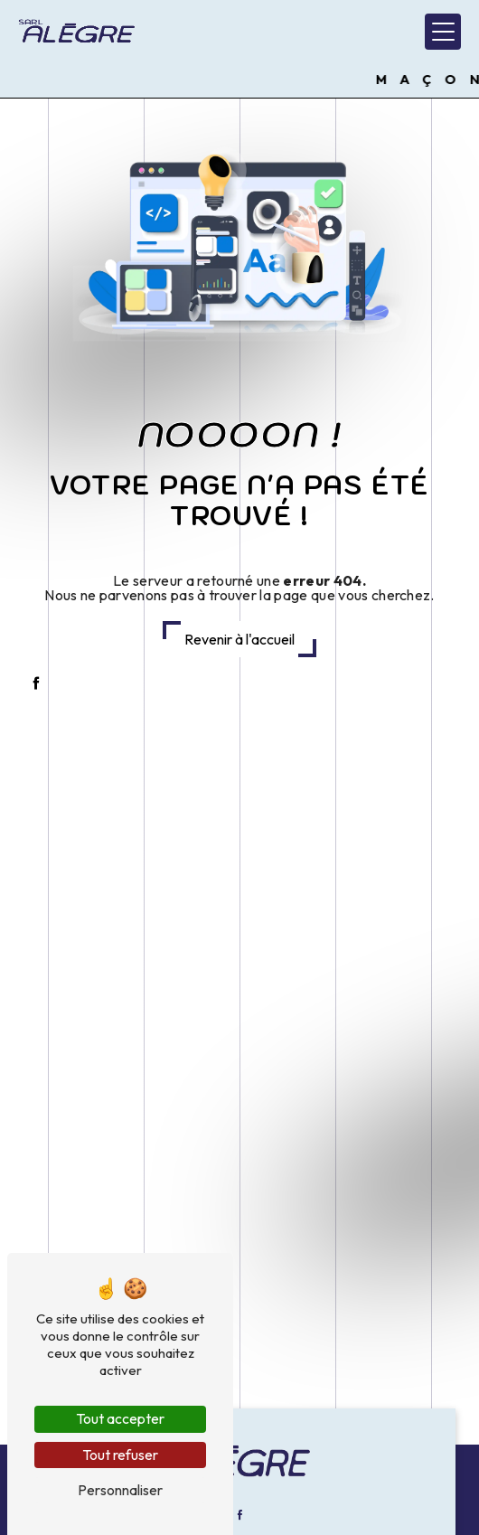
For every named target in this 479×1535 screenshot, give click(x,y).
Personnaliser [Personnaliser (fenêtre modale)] (120, 1490)
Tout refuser (120, 1455)
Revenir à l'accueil (239, 639)
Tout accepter (120, 1418)
